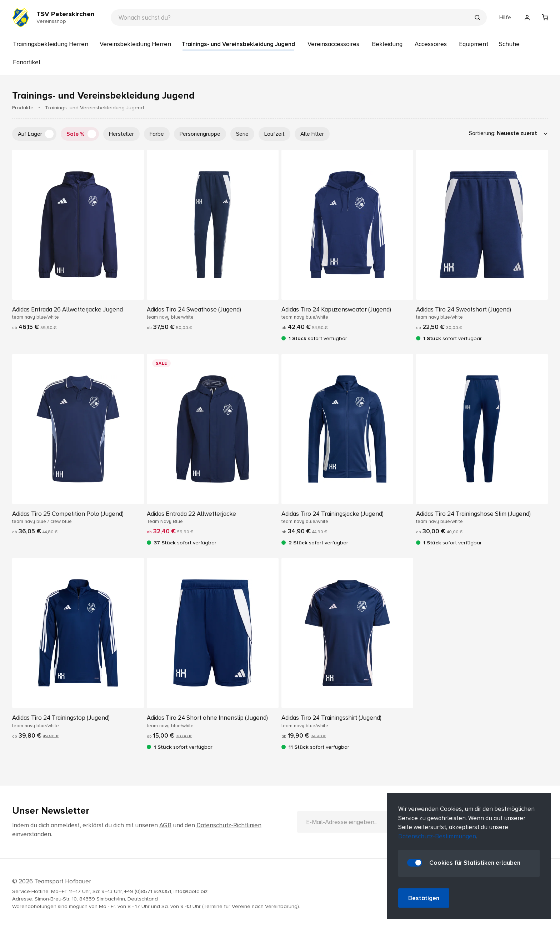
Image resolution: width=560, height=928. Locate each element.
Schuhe (509, 44)
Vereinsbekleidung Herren (135, 44)
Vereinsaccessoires (333, 44)
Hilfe (505, 17)
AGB (165, 825)
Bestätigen (423, 898)
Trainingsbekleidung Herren (50, 44)
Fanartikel (26, 62)
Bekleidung (387, 44)
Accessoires (431, 44)
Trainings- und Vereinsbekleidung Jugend (238, 44)
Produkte (23, 107)
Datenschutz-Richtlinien (228, 825)
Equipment (473, 44)
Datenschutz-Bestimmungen (437, 836)
